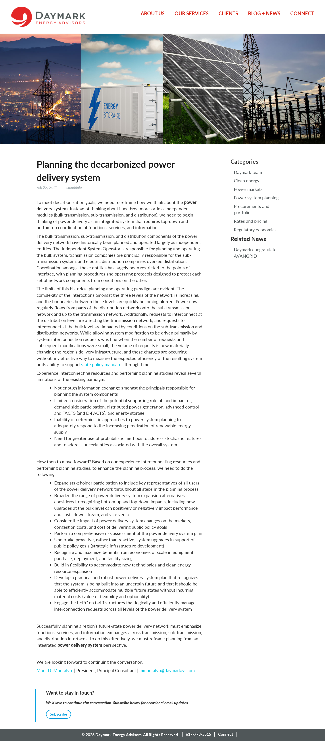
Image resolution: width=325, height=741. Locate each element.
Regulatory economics (255, 229)
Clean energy (246, 180)
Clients (228, 13)
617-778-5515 (198, 734)
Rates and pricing (250, 221)
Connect (302, 13)
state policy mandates (102, 364)
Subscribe (58, 714)
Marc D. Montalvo (54, 670)
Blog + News (264, 13)
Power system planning (256, 197)
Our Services (192, 13)
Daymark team (248, 172)
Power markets (248, 189)
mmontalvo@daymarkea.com (167, 670)
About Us (153, 13)
